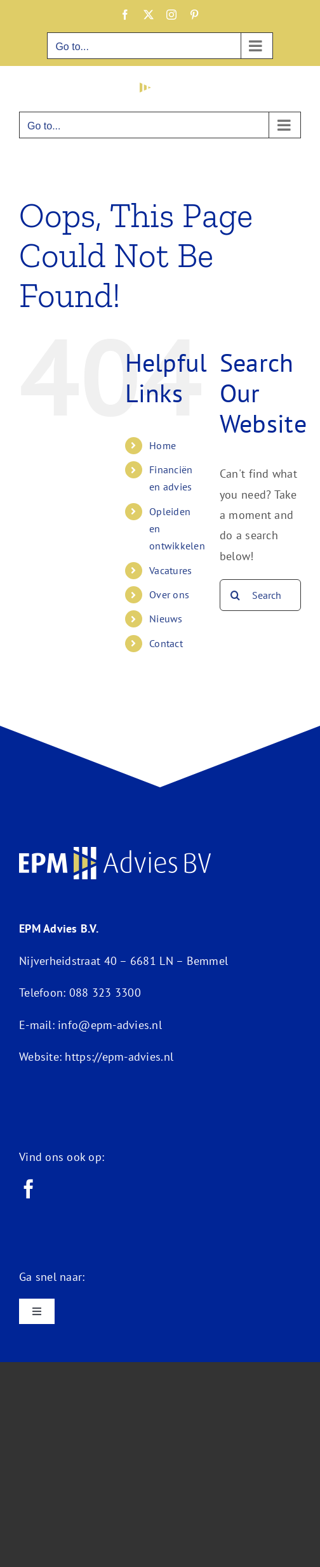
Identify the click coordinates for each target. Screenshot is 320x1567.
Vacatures (170, 570)
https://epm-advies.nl (119, 1056)
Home (162, 445)
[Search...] (260, 595)
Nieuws (166, 618)
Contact (166, 643)
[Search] (235, 595)
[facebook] (28, 1188)
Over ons (169, 594)
